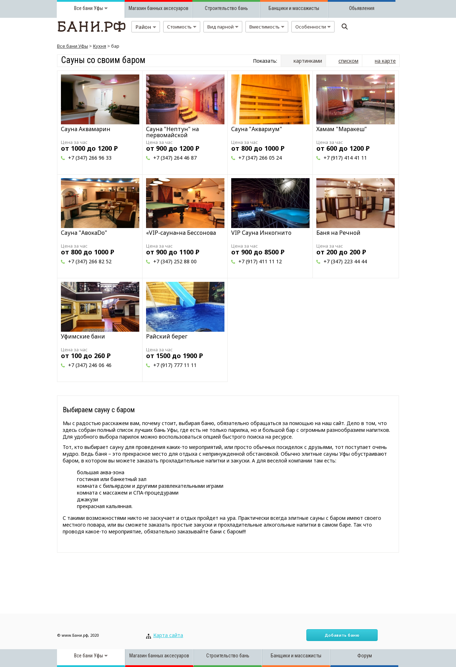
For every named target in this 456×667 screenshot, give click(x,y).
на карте (385, 60)
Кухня (99, 46)
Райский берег (166, 336)
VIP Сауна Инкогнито (261, 233)
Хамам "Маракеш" (341, 129)
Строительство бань (226, 8)
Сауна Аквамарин (85, 129)
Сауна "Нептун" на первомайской (172, 132)
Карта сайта (168, 635)
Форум (364, 655)
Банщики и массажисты (294, 8)
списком (348, 60)
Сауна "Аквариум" (256, 129)
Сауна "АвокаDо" (84, 233)
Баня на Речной (338, 233)
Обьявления (361, 8)
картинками (308, 60)
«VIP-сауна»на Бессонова (181, 233)
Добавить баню (342, 635)
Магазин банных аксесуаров (158, 8)
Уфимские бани (83, 336)
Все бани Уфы (72, 46)
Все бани (83, 8)
